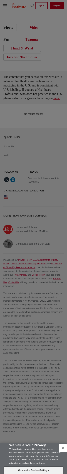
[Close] (63, 448)
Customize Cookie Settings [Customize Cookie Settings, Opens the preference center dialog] (33, 470)
